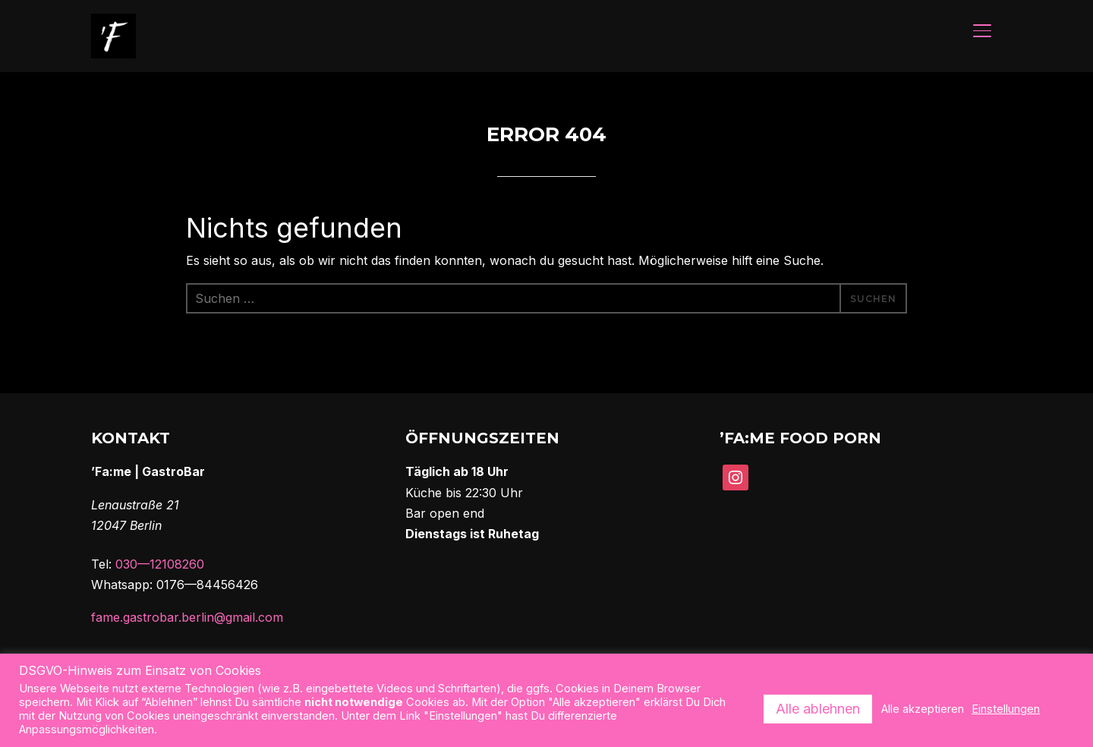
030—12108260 (159, 565)
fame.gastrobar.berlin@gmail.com (187, 618)
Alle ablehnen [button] (818, 709)
